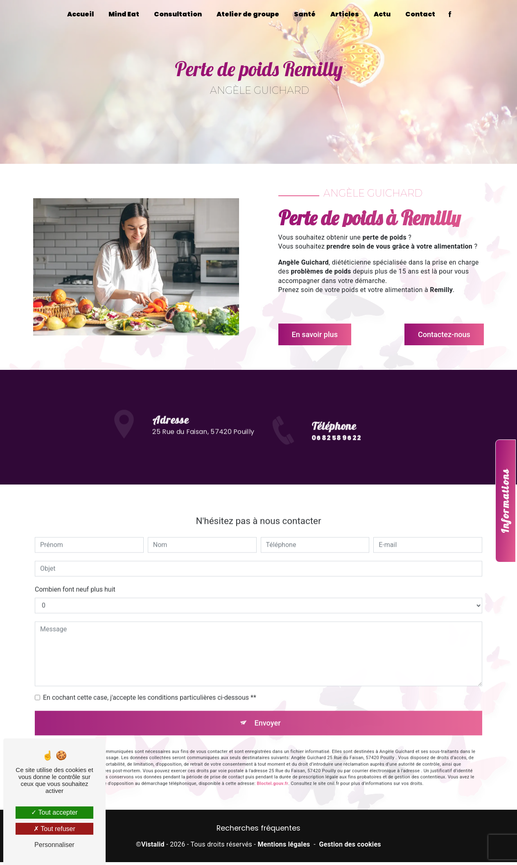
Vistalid (153, 847)
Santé (305, 14)
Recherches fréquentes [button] (258, 831)
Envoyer (268, 703)
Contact (420, 14)
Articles (344, 14)
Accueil (80, 14)
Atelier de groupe (248, 14)
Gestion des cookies (350, 847)
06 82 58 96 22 (336, 459)
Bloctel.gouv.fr (272, 765)
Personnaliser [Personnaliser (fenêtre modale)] (54, 844)
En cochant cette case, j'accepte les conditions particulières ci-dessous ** (149, 677)
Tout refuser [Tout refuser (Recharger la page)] (54, 828)
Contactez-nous (439, 334)
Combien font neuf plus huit (75, 569)
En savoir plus (319, 334)
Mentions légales (283, 847)
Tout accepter (54, 812)
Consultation (178, 14)
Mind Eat (123, 14)
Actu (382, 14)
